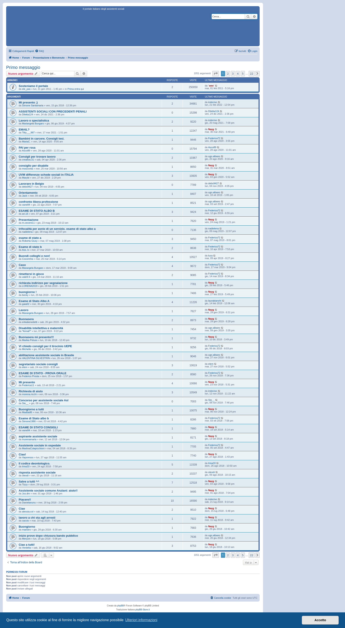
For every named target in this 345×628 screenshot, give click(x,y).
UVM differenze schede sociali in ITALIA (46, 174)
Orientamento (28, 192)
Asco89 (26, 150)
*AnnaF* (26, 331)
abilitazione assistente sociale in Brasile (46, 355)
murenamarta (29, 439)
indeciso (212, 102)
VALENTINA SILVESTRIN (36, 358)
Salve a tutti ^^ (29, 481)
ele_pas (26, 89)
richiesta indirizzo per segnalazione (43, 283)
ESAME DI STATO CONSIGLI (38, 427)
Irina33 (25, 466)
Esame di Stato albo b (34, 418)
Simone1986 (29, 421)
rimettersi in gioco (31, 274)
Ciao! (22, 454)
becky (25, 295)
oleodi (25, 475)
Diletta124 (27, 114)
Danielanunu (29, 502)
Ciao (22, 508)
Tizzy (25, 484)
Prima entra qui (75, 89)
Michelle (26, 349)
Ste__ (25, 403)
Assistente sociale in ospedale (40, 445)
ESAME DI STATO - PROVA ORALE (42, 373)
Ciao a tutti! (27, 544)
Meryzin (26, 538)
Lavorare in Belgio (31, 183)
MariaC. (26, 141)
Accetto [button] (320, 620)
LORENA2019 (29, 286)
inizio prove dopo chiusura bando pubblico (48, 535)
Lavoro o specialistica (34, 120)
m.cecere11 (28, 222)
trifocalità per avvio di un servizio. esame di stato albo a (57, 228)
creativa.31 (28, 159)
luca (210, 255)
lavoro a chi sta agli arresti (37, 517)
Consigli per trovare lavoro (37, 156)
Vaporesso (27, 457)
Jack (24, 195)
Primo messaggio (23, 67)
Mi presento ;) (28, 102)
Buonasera (26, 319)
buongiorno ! (28, 292)
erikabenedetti (29, 322)
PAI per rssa (27, 147)
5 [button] (243, 74)
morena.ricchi (29, 394)
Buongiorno (27, 526)
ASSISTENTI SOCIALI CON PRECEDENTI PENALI (52, 111)
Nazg (211, 129)
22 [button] (251, 74)
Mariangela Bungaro (33, 123)
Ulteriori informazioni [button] (141, 620)
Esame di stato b (30, 247)
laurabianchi (214, 300)
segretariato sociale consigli (38, 364)
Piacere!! (25, 499)
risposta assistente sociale (37, 472)
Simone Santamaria (32, 105)
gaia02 (25, 304)
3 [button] (233, 74)
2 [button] (228, 74)
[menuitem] (39, 51)
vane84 (26, 204)
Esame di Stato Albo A (34, 301)
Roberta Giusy (29, 240)
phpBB (120, 605)
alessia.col (27, 511)
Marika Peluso (29, 340)
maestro (26, 529)
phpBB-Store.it (142, 609)
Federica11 (28, 385)
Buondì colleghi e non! (34, 256)
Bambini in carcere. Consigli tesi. (41, 138)
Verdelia (26, 547)
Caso (22, 265)
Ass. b (25, 250)
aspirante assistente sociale (38, 436)
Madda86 (27, 412)
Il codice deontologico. (34, 463)
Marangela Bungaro (32, 268)
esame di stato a (30, 237)
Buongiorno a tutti (31, 409)
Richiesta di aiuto (31, 391)
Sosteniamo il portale (33, 86)
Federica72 (214, 138)
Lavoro (23, 310)
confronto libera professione (38, 201)
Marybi (25, 177)
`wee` (211, 85)
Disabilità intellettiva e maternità (41, 328)
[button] (215, 73)
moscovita (27, 168)
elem (24, 367)
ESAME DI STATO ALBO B (37, 210)
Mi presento (27, 382)
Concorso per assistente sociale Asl (43, 400)
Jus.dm (26, 493)
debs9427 (27, 186)
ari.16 (25, 213)
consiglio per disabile (33, 165)
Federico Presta (30, 376)
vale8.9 (26, 277)
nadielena (27, 231)
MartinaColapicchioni (33, 448)
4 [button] (238, 74)
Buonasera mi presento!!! (36, 337)
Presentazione (28, 219)
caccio (25, 520)
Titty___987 (28, 132)
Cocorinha (27, 259)
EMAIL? (24, 129)
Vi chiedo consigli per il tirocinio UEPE (45, 346)
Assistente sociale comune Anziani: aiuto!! (48, 490)
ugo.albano (214, 156)
